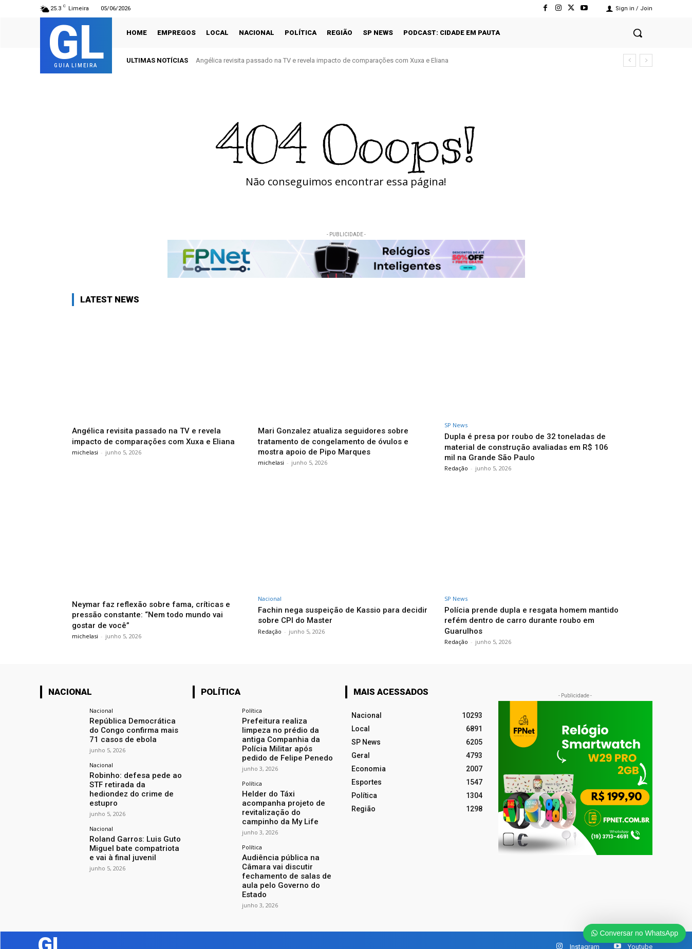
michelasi (85, 452)
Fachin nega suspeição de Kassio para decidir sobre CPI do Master (332, 614)
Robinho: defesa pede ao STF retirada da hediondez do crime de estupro (134, 782)
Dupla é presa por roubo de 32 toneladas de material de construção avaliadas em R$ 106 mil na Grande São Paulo (531, 446)
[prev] (629, 60)
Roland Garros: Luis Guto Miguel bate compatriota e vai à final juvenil (133, 835)
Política (252, 710)
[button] (637, 33)
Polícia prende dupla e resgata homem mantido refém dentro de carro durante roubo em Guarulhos (521, 620)
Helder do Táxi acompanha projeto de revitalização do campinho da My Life (287, 799)
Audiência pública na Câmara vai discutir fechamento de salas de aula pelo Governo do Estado (282, 860)
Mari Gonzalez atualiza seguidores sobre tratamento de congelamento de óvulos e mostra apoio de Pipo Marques (339, 441)
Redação (456, 468)
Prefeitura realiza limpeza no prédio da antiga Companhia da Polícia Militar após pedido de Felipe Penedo (286, 737)
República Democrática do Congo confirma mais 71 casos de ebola (134, 729)
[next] (646, 60)
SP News (455, 425)
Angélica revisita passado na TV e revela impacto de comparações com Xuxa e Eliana (322, 60)
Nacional (270, 598)
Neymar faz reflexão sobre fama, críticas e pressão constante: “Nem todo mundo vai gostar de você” (156, 614)
